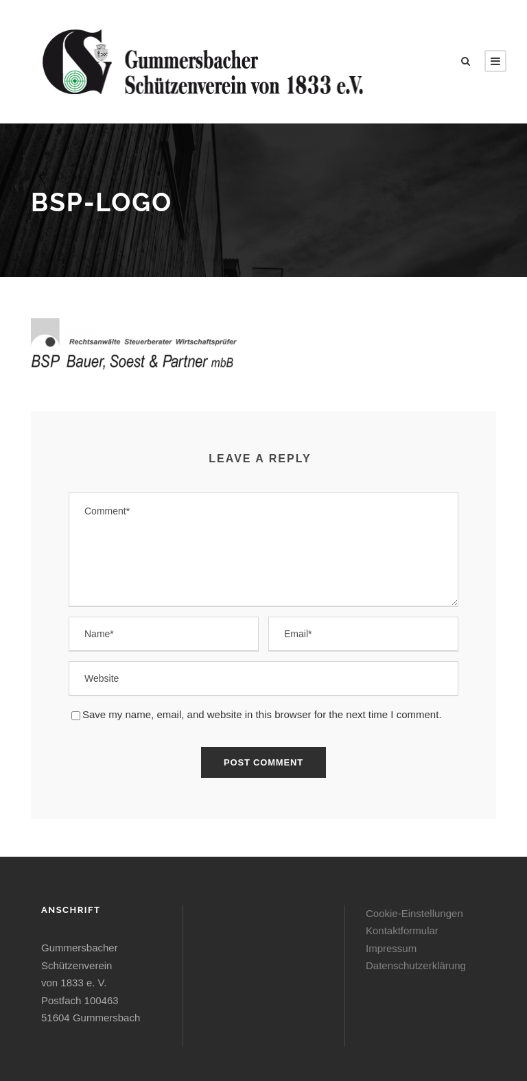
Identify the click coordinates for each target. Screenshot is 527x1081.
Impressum (391, 948)
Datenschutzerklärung (416, 965)
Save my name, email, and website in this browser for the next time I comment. (262, 714)
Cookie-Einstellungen (414, 913)
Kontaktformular (402, 930)
